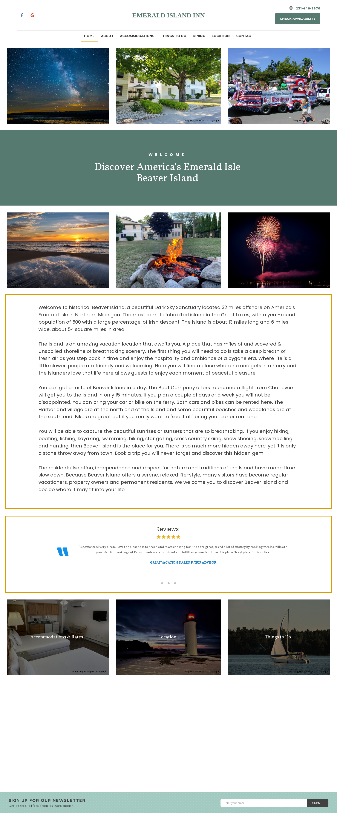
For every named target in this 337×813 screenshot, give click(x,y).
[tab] (162, 583)
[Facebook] (22, 15)
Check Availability (298, 19)
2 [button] (168, 583)
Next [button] (291, 563)
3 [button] (175, 583)
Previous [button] (46, 563)
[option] (168, 560)
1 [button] (162, 583)
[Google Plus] (33, 15)
